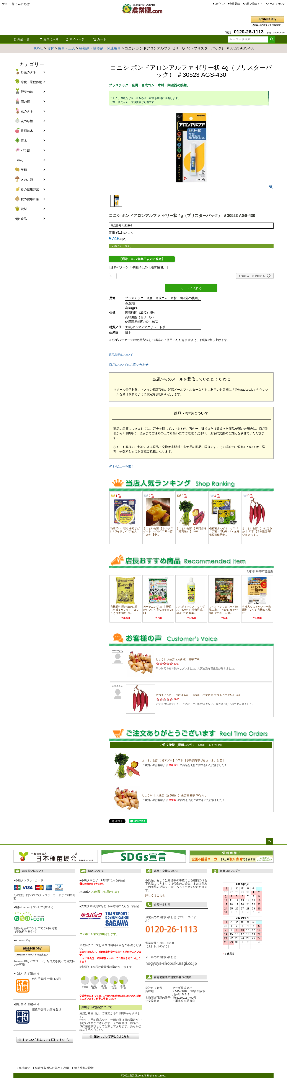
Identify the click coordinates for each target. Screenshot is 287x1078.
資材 (50, 48)
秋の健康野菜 (30, 199)
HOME (38, 48)
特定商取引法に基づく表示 (52, 1068)
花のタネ (27, 111)
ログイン (219, 3)
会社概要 (24, 1068)
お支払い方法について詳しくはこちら (44, 1040)
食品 (24, 218)
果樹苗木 (27, 131)
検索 (271, 39)
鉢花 (20, 160)
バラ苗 (25, 150)
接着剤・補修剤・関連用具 (100, 48)
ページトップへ (269, 841)
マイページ (75, 39)
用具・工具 (66, 48)
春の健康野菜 (30, 189)
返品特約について (121, 354)
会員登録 (234, 3)
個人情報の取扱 (84, 1068)
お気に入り (49, 39)
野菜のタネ (28, 72)
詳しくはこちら (155, 895)
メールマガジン (276, 3)
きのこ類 (27, 179)
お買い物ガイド (253, 3)
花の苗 (25, 101)
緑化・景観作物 (31, 82)
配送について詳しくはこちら (110, 1036)
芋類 (24, 170)
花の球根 (27, 121)
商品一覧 (21, 39)
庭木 (24, 140)
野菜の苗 (27, 91)
